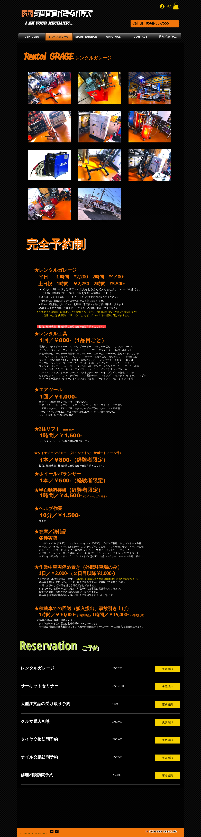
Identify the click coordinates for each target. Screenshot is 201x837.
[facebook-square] (57, 831)
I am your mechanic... (49, 23)
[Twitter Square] (51, 831)
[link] (62, 668)
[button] (176, 6)
